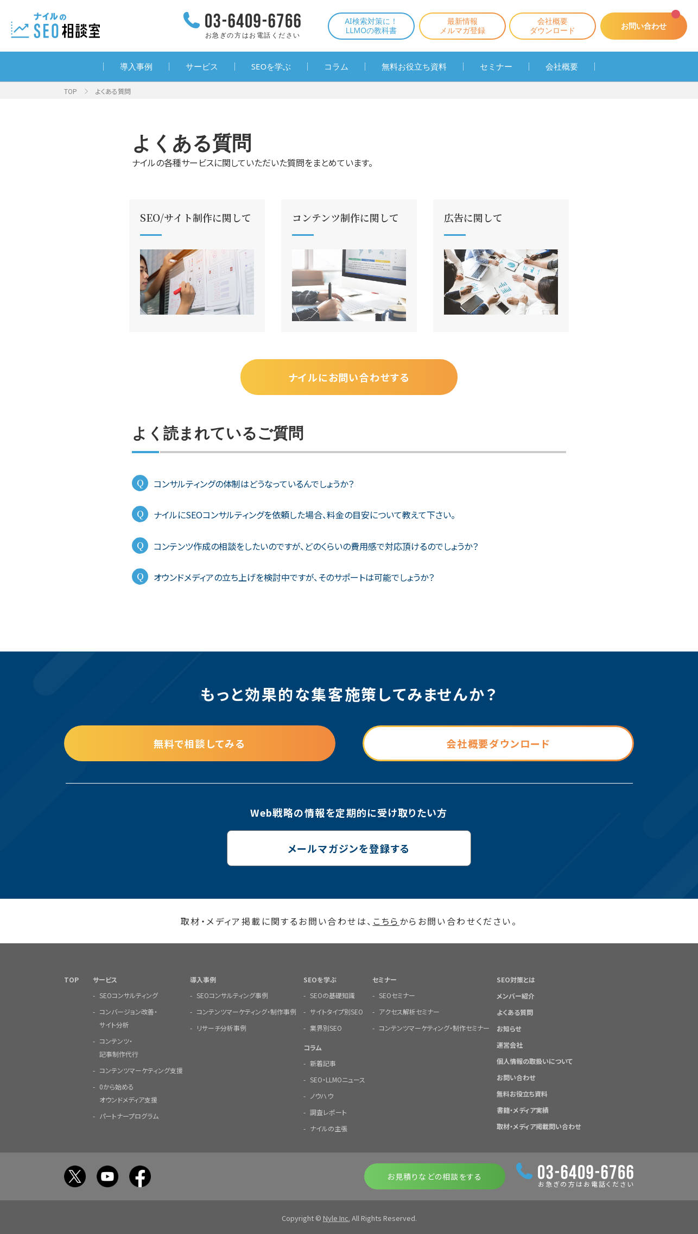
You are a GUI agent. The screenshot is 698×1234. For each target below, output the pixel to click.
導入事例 (136, 66)
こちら (386, 921)
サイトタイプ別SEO (336, 1011)
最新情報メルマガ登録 (462, 25)
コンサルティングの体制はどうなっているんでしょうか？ (254, 483)
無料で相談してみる (200, 743)
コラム (336, 66)
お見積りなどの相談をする (434, 1176)
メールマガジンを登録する (349, 848)
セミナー (496, 66)
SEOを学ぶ (271, 66)
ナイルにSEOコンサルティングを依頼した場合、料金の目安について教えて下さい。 (304, 514)
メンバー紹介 (516, 995)
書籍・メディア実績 (523, 1109)
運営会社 (510, 1044)
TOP (70, 91)
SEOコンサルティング (128, 995)
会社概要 (561, 66)
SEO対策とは (516, 979)
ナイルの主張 (328, 1128)
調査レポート (328, 1112)
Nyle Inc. (336, 1218)
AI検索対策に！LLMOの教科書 (371, 25)
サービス (202, 66)
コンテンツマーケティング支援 (141, 1070)
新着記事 (323, 1063)
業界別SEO (326, 1027)
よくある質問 (515, 1012)
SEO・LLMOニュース (337, 1079)
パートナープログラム (128, 1115)
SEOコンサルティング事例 (232, 995)
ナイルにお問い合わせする (349, 377)
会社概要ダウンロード (552, 25)
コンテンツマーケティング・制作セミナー (434, 1027)
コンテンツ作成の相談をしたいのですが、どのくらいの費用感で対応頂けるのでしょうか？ (316, 546)
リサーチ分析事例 (221, 1027)
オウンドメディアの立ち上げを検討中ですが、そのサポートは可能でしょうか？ (294, 577)
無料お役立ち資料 (414, 66)
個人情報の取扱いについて (535, 1061)
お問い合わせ (644, 26)
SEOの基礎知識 (332, 995)
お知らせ (509, 1028)
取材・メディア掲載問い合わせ (539, 1126)
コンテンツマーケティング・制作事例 (246, 1011)
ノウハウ (321, 1095)
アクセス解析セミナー (409, 1011)
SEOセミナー (397, 995)
